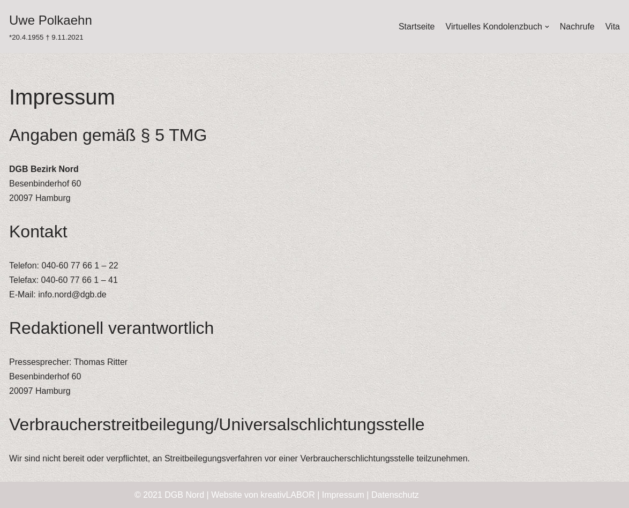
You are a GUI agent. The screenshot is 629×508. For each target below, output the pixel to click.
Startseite (417, 26)
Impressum (343, 494)
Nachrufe (577, 26)
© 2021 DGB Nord (169, 494)
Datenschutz (395, 494)
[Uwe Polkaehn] (50, 26)
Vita (612, 26)
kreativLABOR (287, 494)
